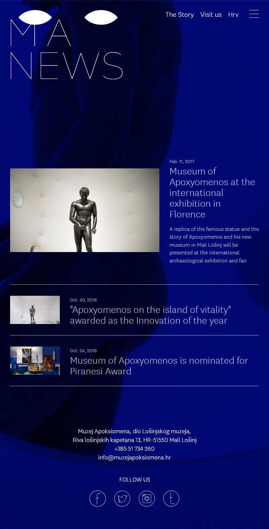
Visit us (211, 14)
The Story (179, 14)
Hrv (233, 14)
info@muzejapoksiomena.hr (134, 457)
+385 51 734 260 (134, 448)
